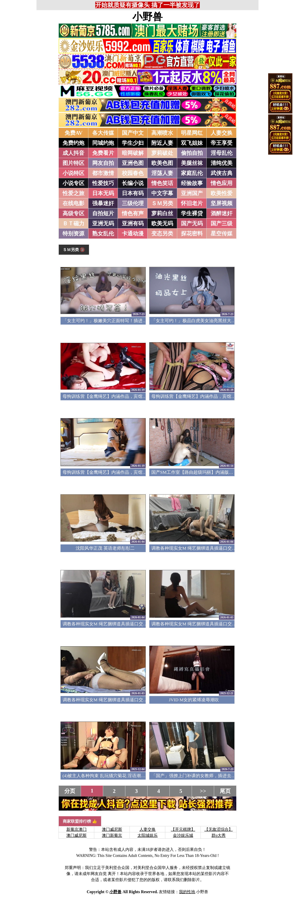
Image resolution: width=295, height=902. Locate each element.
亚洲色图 (133, 163)
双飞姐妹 (192, 143)
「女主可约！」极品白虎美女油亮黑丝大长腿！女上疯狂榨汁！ (213, 320)
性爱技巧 (103, 183)
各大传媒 (103, 133)
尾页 (225, 791)
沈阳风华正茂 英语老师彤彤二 (105, 548)
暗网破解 (133, 153)
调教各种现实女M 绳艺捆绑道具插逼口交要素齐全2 (201, 623)
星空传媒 (221, 234)
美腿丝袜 (192, 163)
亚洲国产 (192, 193)
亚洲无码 (103, 223)
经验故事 (192, 183)
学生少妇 (133, 143)
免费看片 (103, 153)
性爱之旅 (73, 193)
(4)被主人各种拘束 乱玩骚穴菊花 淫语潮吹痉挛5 (110, 775)
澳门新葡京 (112, 835)
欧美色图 (162, 163)
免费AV (74, 133)
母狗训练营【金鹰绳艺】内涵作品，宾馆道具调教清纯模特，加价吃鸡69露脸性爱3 (144, 396)
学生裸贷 (192, 213)
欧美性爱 (221, 193)
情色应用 (221, 183)
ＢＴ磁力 (73, 223)
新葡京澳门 (76, 829)
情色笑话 (162, 183)
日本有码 (133, 193)
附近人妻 (162, 143)
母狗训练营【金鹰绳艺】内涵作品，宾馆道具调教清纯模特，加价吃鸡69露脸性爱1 (144, 472)
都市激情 (103, 173)
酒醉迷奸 (221, 213)
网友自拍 (103, 163)
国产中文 (133, 133)
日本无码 (103, 193)
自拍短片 (103, 213)
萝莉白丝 (162, 213)
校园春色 (133, 173)
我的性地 (187, 892)
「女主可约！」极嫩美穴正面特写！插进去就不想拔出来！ (120, 320)
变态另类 (162, 234)
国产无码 (192, 223)
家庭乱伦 (192, 173)
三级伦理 (133, 203)
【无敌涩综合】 (218, 829)
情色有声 (133, 213)
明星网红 (192, 133)
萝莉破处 (162, 153)
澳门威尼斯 (112, 829)
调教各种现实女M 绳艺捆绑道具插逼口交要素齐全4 (201, 548)
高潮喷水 (162, 133)
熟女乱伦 (103, 234)
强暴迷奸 (103, 203)
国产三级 (221, 223)
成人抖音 (73, 153)
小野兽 (147, 16)
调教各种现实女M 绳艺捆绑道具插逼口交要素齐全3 (113, 623)
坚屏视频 (221, 203)
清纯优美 (221, 163)
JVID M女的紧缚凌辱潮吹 (194, 699)
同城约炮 (103, 143)
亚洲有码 (133, 223)
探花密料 (192, 234)
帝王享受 (221, 143)
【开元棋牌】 (183, 829)
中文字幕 (162, 193)
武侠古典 (221, 173)
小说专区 (73, 183)
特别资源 (73, 234)
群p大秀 (218, 835)
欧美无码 (162, 223)
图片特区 (73, 163)
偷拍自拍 (192, 153)
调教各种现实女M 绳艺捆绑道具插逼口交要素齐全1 (113, 699)
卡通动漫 (133, 234)
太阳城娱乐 (147, 835)
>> (203, 791)
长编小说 (133, 183)
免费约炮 (73, 143)
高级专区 (73, 213)
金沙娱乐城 (183, 835)
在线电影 (73, 203)
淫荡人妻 (162, 173)
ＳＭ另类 (162, 203)
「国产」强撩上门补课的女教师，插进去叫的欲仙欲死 (204, 775)
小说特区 (73, 173)
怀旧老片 (192, 203)
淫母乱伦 (221, 153)
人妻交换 (221, 133)
